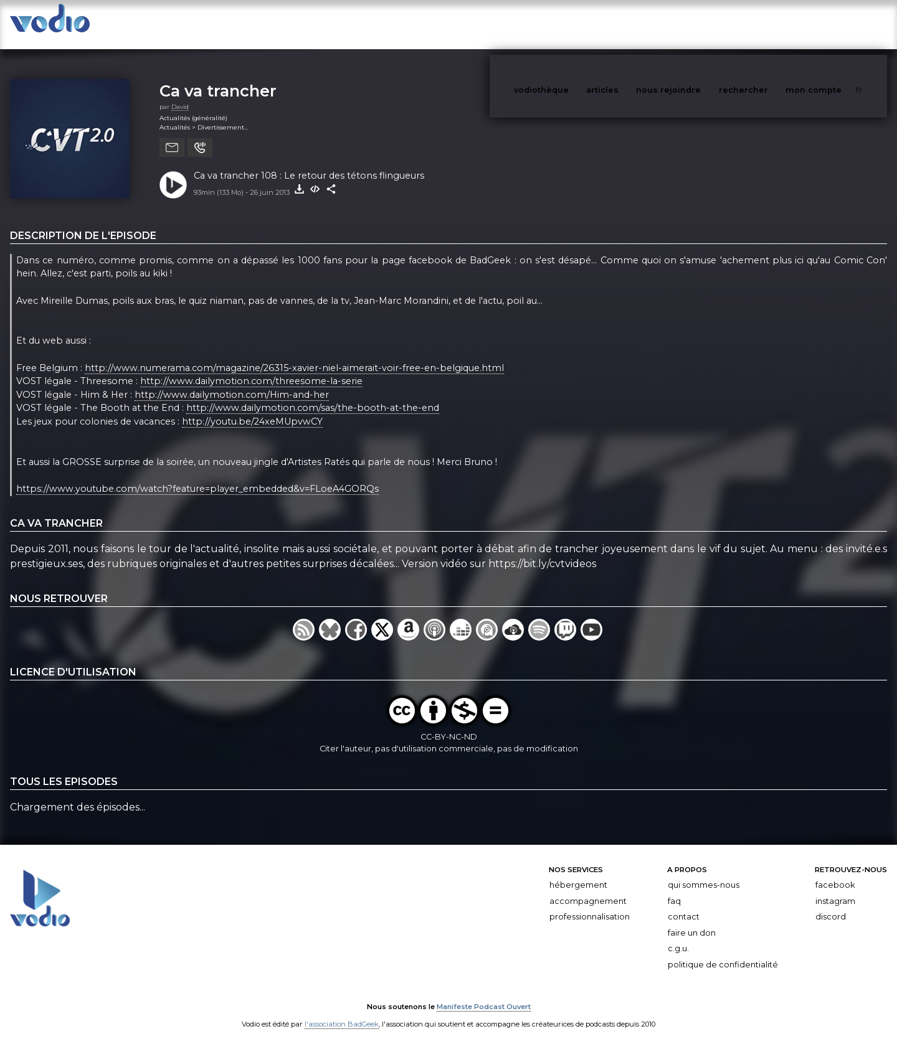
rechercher (766, 24)
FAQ (674, 888)
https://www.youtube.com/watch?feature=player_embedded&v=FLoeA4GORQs (197, 476)
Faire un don (692, 920)
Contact (684, 904)
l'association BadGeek (342, 1011)
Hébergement (578, 872)
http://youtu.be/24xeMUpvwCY (252, 409)
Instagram (835, 888)
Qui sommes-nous (703, 872)
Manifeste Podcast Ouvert (484, 994)
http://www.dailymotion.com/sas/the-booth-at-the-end (312, 396)
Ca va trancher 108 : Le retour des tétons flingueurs (309, 163)
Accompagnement (588, 888)
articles (630, 24)
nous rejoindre (694, 24)
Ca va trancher (218, 78)
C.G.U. (678, 936)
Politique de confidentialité (723, 952)
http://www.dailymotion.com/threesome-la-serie (251, 368)
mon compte (834, 24)
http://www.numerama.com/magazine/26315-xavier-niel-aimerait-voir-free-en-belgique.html (294, 355)
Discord (830, 904)
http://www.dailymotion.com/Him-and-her (232, 382)
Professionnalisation (589, 904)
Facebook (835, 872)
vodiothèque (571, 24)
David (180, 94)
